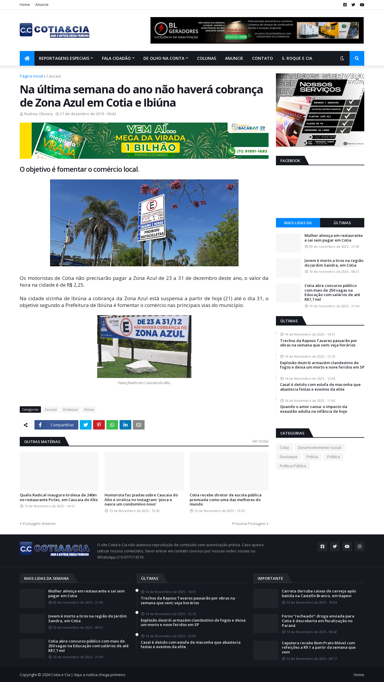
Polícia (312, 456)
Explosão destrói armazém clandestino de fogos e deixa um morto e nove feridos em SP (322, 365)
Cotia (284, 447)
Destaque (70, 409)
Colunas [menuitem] (206, 58)
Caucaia (54, 76)
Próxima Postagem (249, 523)
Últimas (342, 222)
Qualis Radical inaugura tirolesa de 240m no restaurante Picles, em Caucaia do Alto (59, 497)
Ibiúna (89, 409)
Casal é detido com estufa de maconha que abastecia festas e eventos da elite (320, 387)
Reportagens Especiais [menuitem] (64, 58)
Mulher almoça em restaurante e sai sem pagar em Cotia (333, 237)
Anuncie (42, 4)
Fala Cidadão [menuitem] (116, 58)
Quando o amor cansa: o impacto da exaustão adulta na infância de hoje (313, 409)
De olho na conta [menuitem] (163, 58)
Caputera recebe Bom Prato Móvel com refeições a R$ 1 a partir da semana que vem (319, 648)
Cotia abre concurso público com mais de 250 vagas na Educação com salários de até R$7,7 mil (332, 292)
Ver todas (260, 441)
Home (25, 4)
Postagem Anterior (39, 523)
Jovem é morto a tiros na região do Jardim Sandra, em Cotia (333, 262)
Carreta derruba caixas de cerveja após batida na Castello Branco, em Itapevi (319, 593)
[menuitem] (27, 58)
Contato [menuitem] (262, 58)
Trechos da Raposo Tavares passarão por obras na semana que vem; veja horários (318, 343)
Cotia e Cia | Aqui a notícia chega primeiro (88, 674)
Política (333, 456)
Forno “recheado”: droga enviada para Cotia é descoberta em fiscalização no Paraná (318, 621)
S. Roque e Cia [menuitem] (297, 58)
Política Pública (293, 465)
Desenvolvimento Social (319, 447)
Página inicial (31, 76)
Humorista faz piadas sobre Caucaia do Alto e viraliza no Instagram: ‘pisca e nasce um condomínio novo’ (141, 500)
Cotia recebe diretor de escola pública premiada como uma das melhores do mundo (225, 500)
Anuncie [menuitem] (234, 58)
